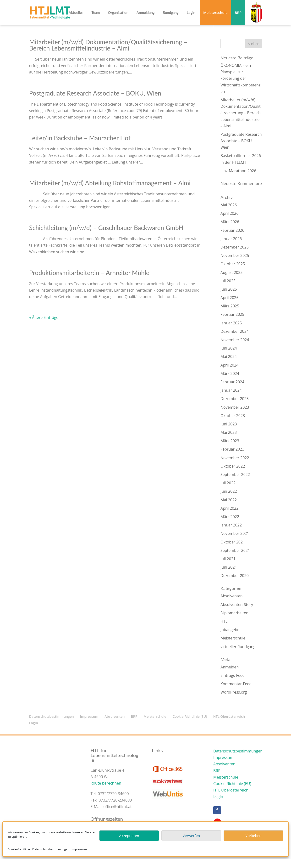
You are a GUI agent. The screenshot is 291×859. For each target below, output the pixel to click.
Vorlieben (254, 835)
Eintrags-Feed (232, 675)
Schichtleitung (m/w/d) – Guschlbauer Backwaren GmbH (106, 228)
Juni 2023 (228, 424)
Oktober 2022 (232, 466)
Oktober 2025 (232, 263)
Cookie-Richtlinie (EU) (190, 716)
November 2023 (234, 407)
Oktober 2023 (232, 415)
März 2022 (229, 516)
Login (191, 13)
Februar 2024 (232, 381)
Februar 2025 (232, 314)
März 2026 (229, 221)
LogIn (33, 723)
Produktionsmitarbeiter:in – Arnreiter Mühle (89, 273)
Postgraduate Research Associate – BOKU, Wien (95, 93)
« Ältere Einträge (43, 317)
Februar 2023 (232, 449)
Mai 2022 (228, 500)
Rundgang (171, 13)
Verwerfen (191, 835)
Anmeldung (146, 13)
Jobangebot (230, 629)
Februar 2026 (232, 230)
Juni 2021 (228, 567)
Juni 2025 (228, 289)
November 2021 (234, 533)
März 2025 (229, 306)
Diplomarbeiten (234, 613)
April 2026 (229, 213)
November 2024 (234, 339)
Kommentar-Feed (236, 683)
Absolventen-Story (236, 604)
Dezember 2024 (234, 331)
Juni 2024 (228, 348)
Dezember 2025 (234, 247)
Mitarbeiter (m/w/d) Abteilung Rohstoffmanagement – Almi (110, 183)
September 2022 (235, 474)
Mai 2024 (228, 356)
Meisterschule (215, 12)
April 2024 (229, 365)
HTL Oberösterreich (229, 716)
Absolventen (231, 596)
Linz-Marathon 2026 (238, 170)
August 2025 (231, 272)
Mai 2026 (228, 205)
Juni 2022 (228, 491)
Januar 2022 (231, 525)
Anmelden (229, 667)
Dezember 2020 (234, 575)
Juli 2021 (228, 558)
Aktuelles (76, 13)
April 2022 (229, 508)
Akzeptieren (129, 835)
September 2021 (235, 550)
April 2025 (229, 297)
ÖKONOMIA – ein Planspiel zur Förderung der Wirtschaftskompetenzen (240, 78)
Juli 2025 (228, 280)
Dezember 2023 (234, 398)
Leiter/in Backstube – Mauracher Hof (80, 138)
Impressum (79, 849)
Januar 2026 (231, 238)
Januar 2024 (231, 390)
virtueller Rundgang (237, 646)
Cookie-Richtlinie (19, 849)
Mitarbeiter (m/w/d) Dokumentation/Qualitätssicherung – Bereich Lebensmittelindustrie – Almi (108, 45)
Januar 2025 (231, 323)
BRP (238, 12)
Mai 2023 (228, 432)
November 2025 (234, 255)
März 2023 (229, 440)
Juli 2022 (228, 483)
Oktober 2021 (232, 542)
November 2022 (234, 457)
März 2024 (229, 373)
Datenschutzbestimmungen (50, 849)
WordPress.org (233, 692)
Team (95, 13)
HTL (223, 621)
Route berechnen (105, 783)
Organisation (118, 13)
